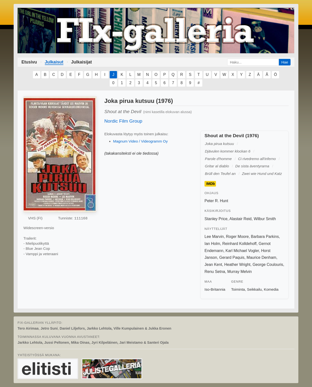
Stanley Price (216, 219)
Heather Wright (237, 264)
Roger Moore (237, 236)
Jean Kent (213, 264)
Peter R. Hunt (216, 201)
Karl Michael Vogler (242, 251)
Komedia (271, 289)
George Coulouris (268, 264)
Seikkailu (254, 289)
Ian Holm (212, 244)
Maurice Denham (261, 257)
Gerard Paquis (231, 257)
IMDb (210, 184)
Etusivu (29, 62)
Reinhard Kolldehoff (239, 244)
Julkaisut (54, 62)
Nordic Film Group (123, 121)
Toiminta (238, 289)
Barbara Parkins (265, 236)
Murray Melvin (239, 272)
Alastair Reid (240, 219)
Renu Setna (215, 272)
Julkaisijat (81, 62)
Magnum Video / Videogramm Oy (140, 141)
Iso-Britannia (215, 289)
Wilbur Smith (265, 219)
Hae (284, 62)
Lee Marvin (214, 236)
